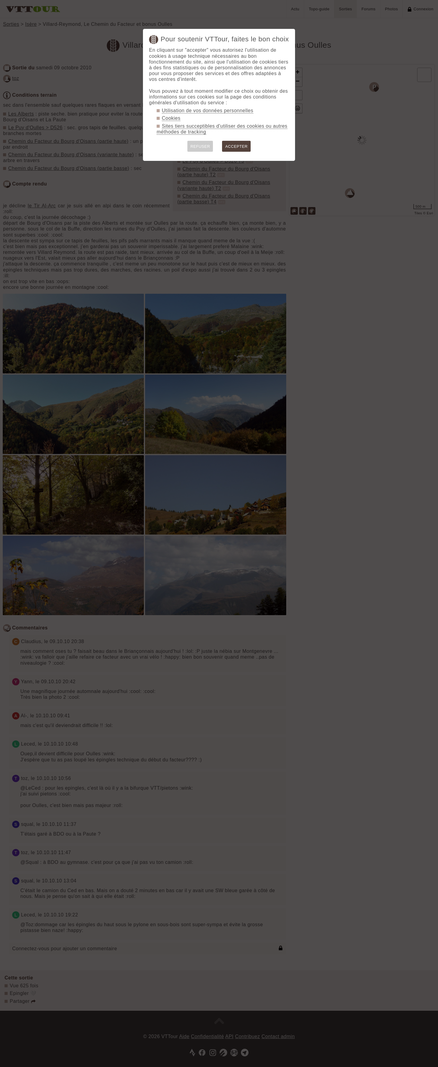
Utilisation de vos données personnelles (207, 110)
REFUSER (200, 146)
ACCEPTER (236, 146)
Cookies (171, 118)
